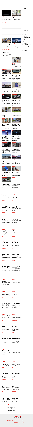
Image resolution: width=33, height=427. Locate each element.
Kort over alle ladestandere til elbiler (6, 52)
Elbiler (18, 7)
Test (15, 7)
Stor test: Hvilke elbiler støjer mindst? (6, 55)
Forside (22, 419)
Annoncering (23, 422)
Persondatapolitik (23, 421)
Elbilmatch (21, 7)
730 (12, 404)
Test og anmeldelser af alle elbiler (11, 407)
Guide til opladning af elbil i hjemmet (11, 408)
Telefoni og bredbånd (25, 8)
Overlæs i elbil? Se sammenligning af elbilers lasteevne (7, 54)
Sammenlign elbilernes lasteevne (11, 410)
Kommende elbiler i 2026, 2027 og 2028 (11, 409)
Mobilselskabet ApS (17, 425)
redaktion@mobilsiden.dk (16, 422)
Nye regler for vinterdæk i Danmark (5, 51)
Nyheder (12, 7)
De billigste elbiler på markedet (11, 411)
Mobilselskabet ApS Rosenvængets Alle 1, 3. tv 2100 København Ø (10, 420)
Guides (30, 7)
